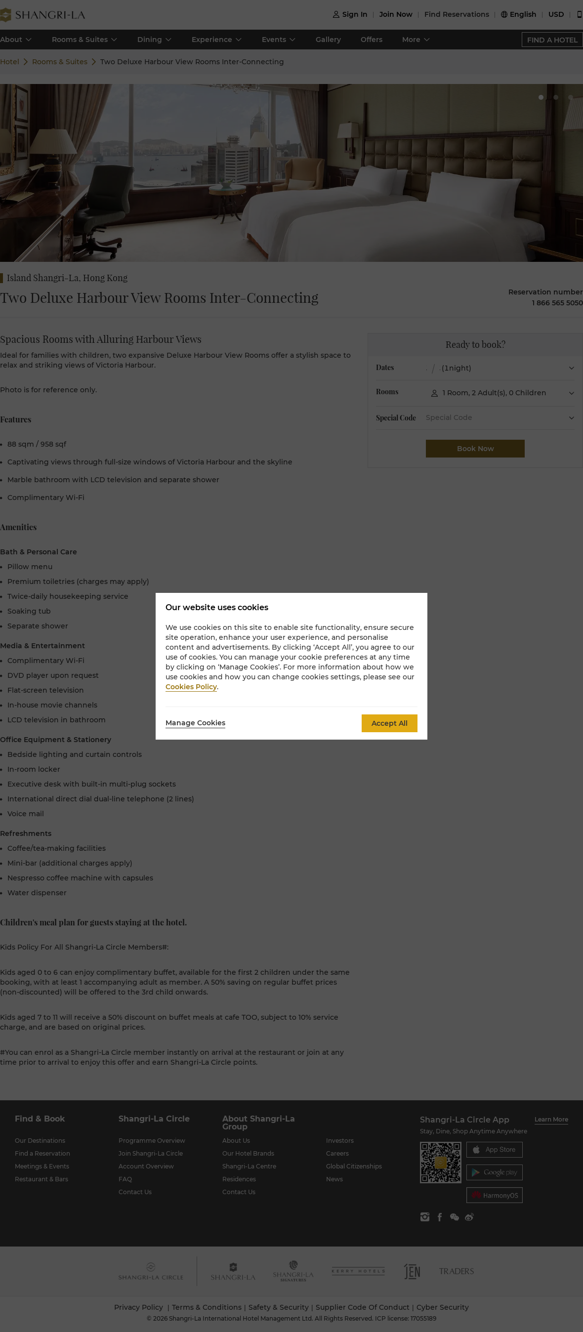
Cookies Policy (191, 686)
